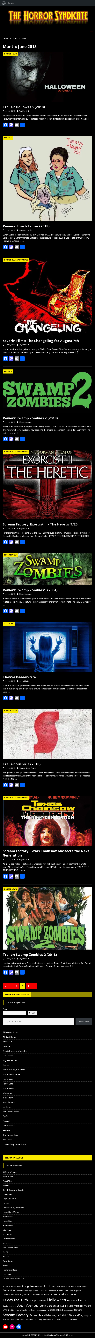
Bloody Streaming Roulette (15, 1051)
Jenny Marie (24, 681)
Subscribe (84, 1021)
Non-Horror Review (11, 1112)
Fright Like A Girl (10, 1060)
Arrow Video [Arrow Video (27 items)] (9, 1290)
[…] (87, 119)
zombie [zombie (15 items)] (65, 1320)
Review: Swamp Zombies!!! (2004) (30, 590)
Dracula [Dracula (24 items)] (45, 1294)
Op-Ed (5, 1116)
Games (6, 1065)
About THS (7, 1042)
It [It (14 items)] (88, 1301)
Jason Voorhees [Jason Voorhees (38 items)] (27, 1305)
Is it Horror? (8, 1098)
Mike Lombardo (25, 230)
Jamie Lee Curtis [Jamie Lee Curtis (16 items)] (9, 1306)
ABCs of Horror (9, 1037)
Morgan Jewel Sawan (27, 768)
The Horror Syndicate (17, 994)
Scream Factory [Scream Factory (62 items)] (16, 1315)
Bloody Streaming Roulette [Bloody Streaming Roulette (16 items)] (27, 1291)
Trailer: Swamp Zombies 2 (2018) (30, 954)
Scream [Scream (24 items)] (78, 1310)
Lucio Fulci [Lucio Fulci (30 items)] (66, 1305)
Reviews (6, 1130)
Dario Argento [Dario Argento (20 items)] (75, 1291)
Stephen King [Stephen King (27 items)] (76, 1315)
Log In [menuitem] (11, 3)
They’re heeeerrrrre (19, 677)
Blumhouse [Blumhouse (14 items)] (43, 1291)
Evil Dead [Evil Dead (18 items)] (53, 1295)
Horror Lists (8, 1084)
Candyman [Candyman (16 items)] (52, 1291)
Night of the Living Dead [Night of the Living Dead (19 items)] (25, 1310)
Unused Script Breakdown (14, 1144)
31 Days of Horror (10, 1032)
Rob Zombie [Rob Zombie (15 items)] (68, 1310)
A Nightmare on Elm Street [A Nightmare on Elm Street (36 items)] (39, 1286)
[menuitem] (3, 3)
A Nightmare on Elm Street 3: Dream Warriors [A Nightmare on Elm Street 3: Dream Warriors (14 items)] (72, 1287)
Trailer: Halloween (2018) (24, 107)
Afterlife (6, 1046)
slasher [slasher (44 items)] (62, 1315)
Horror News (8, 1088)
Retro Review (9, 1126)
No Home (7, 1107)
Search (6, 1009)
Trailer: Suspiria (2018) (22, 764)
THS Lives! (7, 1140)
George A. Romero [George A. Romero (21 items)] (37, 1300)
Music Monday (9, 1102)
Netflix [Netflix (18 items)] (11, 1310)
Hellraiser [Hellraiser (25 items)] (72, 1300)
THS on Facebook (14, 1157)
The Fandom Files (10, 1135)
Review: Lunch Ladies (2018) (26, 226)
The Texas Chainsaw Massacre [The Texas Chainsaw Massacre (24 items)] (18, 1319)
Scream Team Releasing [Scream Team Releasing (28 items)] (43, 1315)
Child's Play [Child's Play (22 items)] (62, 1290)
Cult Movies (8, 1056)
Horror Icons (8, 1079)
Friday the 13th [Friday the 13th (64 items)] (15, 1300)
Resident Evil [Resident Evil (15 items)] (41, 1310)
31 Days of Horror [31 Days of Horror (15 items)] (9, 1287)
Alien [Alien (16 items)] (19, 1287)
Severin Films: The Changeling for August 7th (41, 340)
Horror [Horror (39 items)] (82, 1300)
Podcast (6, 1121)
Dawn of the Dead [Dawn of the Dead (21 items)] (11, 1294)
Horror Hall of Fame (11, 1074)
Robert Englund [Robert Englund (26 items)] (55, 1310)
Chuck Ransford (25, 422)
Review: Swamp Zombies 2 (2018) (30, 418)
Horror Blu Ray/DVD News (14, 1070)
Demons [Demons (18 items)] (36, 1295)
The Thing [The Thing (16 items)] (38, 1320)
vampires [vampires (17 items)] (47, 1320)
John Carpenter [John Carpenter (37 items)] (49, 1305)
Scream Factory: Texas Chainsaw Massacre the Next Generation (46, 853)
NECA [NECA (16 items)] (5, 1310)
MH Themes (69, 1335)
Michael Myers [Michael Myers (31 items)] (82, 1305)
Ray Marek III (24, 111)
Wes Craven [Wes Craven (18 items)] (57, 1320)
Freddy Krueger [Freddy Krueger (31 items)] (67, 1294)
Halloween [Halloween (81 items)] (56, 1300)
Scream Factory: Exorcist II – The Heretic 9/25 (40, 524)
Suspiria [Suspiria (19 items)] (87, 1315)
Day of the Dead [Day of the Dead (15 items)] (26, 1295)
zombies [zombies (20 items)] (73, 1320)
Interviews (7, 1093)
